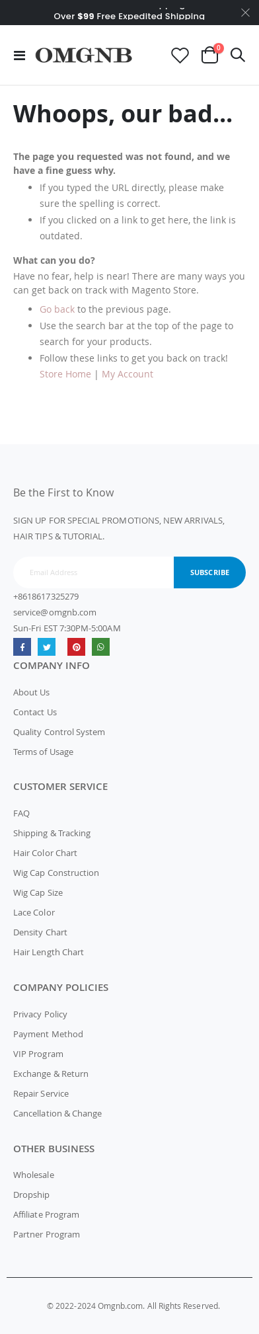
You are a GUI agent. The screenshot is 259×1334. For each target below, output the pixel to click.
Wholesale (33, 1175)
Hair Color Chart (45, 853)
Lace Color (34, 912)
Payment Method (48, 1034)
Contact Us (35, 712)
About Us (31, 692)
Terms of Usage (43, 752)
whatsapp (101, 647)
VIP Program (38, 1054)
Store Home (65, 374)
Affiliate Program (46, 1214)
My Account (127, 374)
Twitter (47, 647)
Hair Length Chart (48, 952)
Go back (57, 309)
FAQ (21, 813)
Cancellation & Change (57, 1113)
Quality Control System (59, 732)
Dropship (31, 1194)
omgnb (76, 647)
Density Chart (40, 932)
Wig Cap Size (38, 892)
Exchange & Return (51, 1073)
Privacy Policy (40, 1014)
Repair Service (41, 1093)
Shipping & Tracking (52, 833)
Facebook (22, 647)
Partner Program (46, 1234)
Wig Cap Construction (56, 873)
